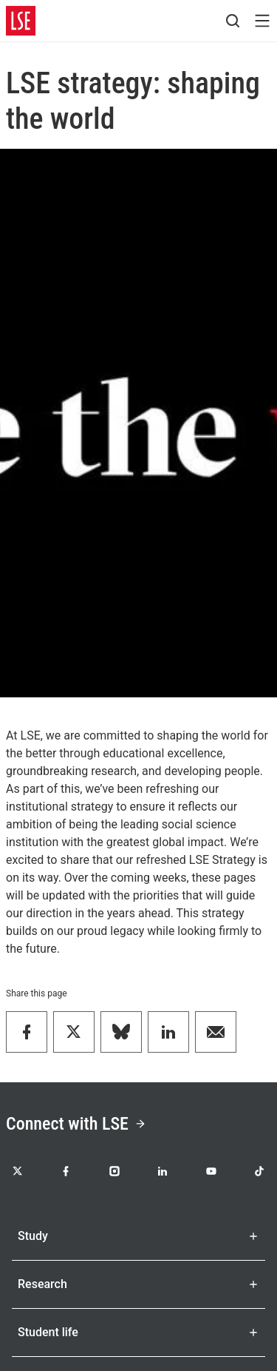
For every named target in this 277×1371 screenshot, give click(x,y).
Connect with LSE (76, 1123)
